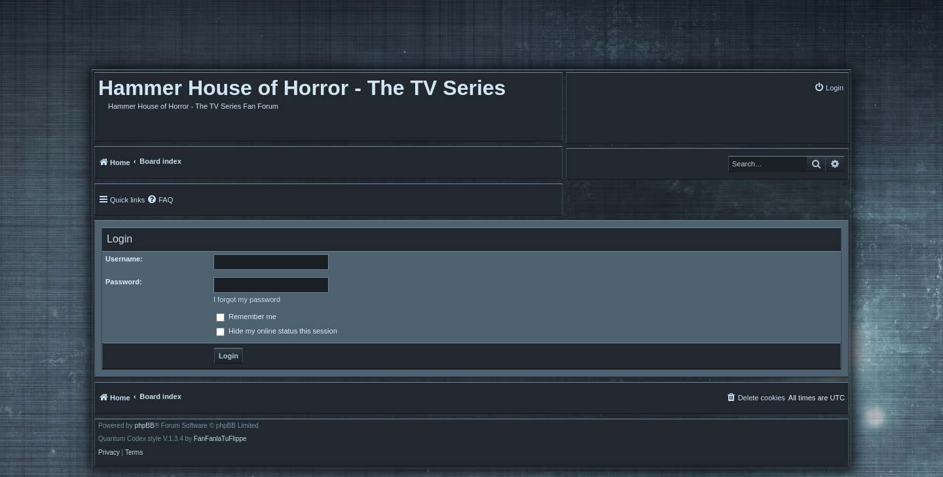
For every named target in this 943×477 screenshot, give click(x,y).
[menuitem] (828, 87)
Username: (124, 259)
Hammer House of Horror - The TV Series (302, 88)
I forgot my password (246, 299)
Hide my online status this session (276, 331)
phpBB (145, 426)
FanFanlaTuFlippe (220, 439)
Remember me (246, 316)
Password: (123, 282)
